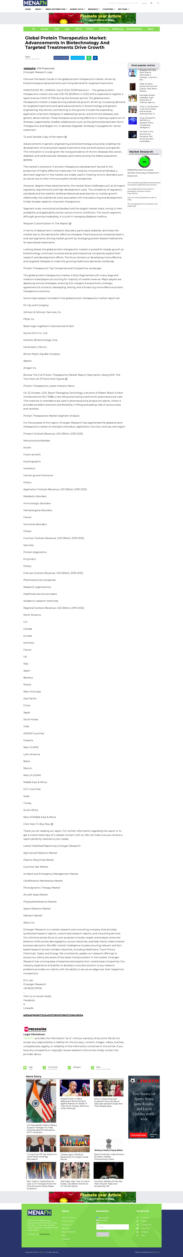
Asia (67, 29)
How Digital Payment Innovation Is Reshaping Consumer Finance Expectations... (140, 191)
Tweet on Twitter (78, 58)
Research (93, 9)
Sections (122, 9)
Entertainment (131, 29)
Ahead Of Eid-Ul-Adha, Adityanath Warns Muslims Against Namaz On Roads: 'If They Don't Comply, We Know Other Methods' (74, 1104)
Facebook (143, 1217)
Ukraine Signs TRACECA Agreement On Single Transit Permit (74, 1157)
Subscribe (103, 1234)
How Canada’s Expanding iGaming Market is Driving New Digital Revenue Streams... (144, 184)
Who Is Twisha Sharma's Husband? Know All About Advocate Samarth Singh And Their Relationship (108, 1102)
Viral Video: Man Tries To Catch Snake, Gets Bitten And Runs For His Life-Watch (74, 1183)
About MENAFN (69, 1232)
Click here (44, 1234)
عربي (144, 3)
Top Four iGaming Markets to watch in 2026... (142, 199)
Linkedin (142, 1232)
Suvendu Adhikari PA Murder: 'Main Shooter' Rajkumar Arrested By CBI (108, 1183)
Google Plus (144, 1225)
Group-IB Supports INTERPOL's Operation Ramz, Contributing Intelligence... (147, 123)
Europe (44, 29)
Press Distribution (55, 9)
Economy (104, 29)
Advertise (66, 1228)
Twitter (142, 1221)
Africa (78, 29)
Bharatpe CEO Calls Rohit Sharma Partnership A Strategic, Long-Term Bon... (148, 75)
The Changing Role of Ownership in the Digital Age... (142, 205)
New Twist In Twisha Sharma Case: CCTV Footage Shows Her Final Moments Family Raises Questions (41, 1185)
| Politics (89, 29)
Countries (107, 9)
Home (28, 9)
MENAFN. (42, 1252)
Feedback (66, 1239)
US (30, 29)
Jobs (64, 1235)
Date (27, 57)
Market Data (76, 9)
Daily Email (143, 1228)
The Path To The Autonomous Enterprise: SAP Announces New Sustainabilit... (146, 136)
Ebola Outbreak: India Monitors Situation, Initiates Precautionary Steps (109, 1156)
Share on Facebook (61, 58)
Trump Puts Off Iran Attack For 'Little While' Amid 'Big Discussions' (42, 1156)
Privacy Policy (67, 1221)
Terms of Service (69, 1217)
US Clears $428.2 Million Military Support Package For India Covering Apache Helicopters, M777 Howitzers (42, 1129)
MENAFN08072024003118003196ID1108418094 (53, 1015)
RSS (141, 1235)
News (38, 9)
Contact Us (66, 1225)
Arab (56, 29)
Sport (149, 29)
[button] (151, 3)
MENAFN (30, 68)
